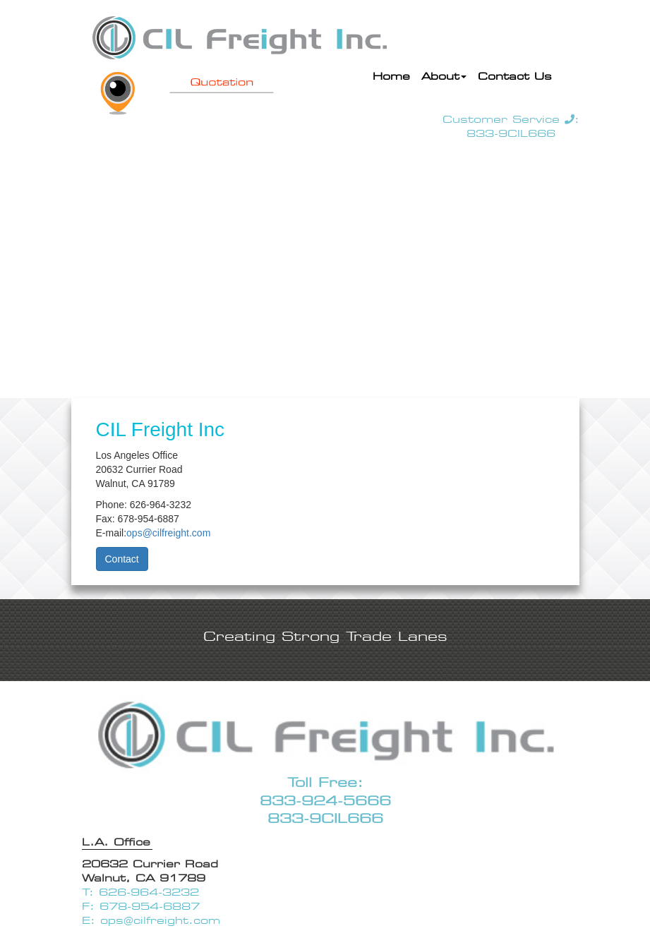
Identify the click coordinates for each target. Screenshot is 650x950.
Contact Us (515, 76)
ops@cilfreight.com (168, 533)
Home (394, 75)
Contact (122, 559)
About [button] (444, 76)
